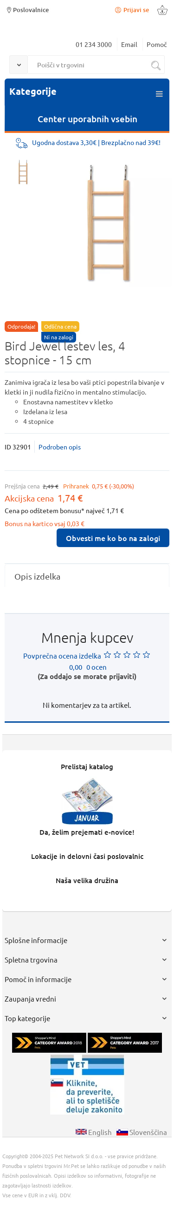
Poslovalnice (27, 9)
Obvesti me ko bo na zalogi (113, 538)
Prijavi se (131, 9)
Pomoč (157, 44)
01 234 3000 (94, 44)
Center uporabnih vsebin (87, 119)
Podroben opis (60, 446)
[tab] (87, 576)
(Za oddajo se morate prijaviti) (87, 676)
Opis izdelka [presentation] (37, 576)
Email (129, 44)
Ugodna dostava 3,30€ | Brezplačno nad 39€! (96, 142)
